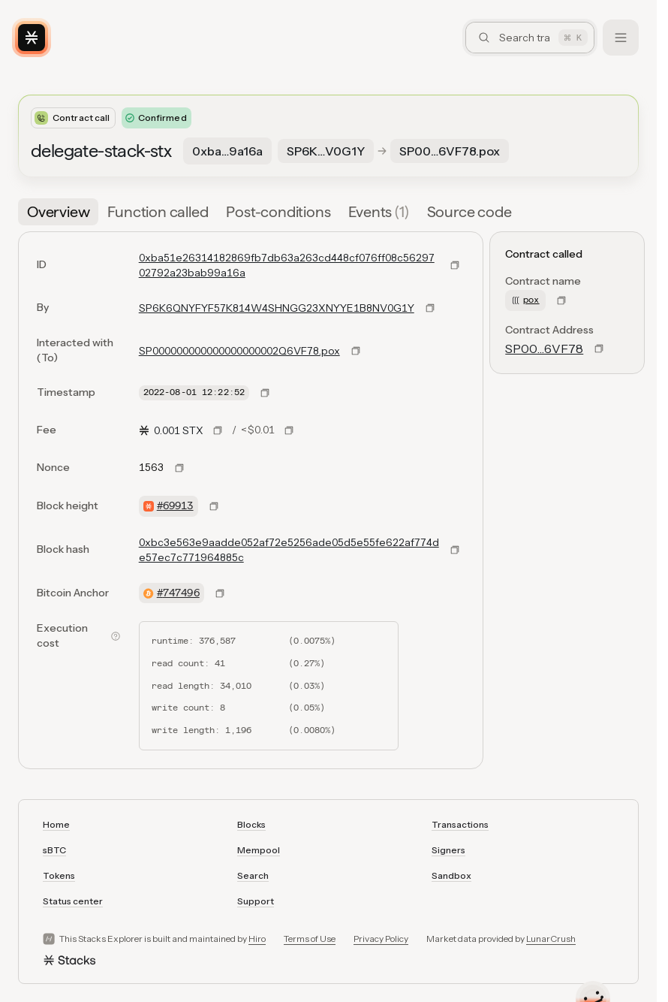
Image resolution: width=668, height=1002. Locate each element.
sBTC (54, 850)
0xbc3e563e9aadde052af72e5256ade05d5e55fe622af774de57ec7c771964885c (289, 550)
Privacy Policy (381, 938)
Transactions (460, 824)
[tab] (58, 211)
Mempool (258, 850)
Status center (73, 901)
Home (56, 824)
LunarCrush (551, 938)
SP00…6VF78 (544, 348)
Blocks (251, 824)
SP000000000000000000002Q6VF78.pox (239, 351)
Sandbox (451, 875)
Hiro (257, 938)
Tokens (59, 875)
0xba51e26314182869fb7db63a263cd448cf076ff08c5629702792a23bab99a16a (287, 265)
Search (253, 875)
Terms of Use (310, 938)
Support (255, 901)
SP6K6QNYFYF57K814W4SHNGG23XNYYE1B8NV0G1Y (276, 308)
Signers (448, 850)
